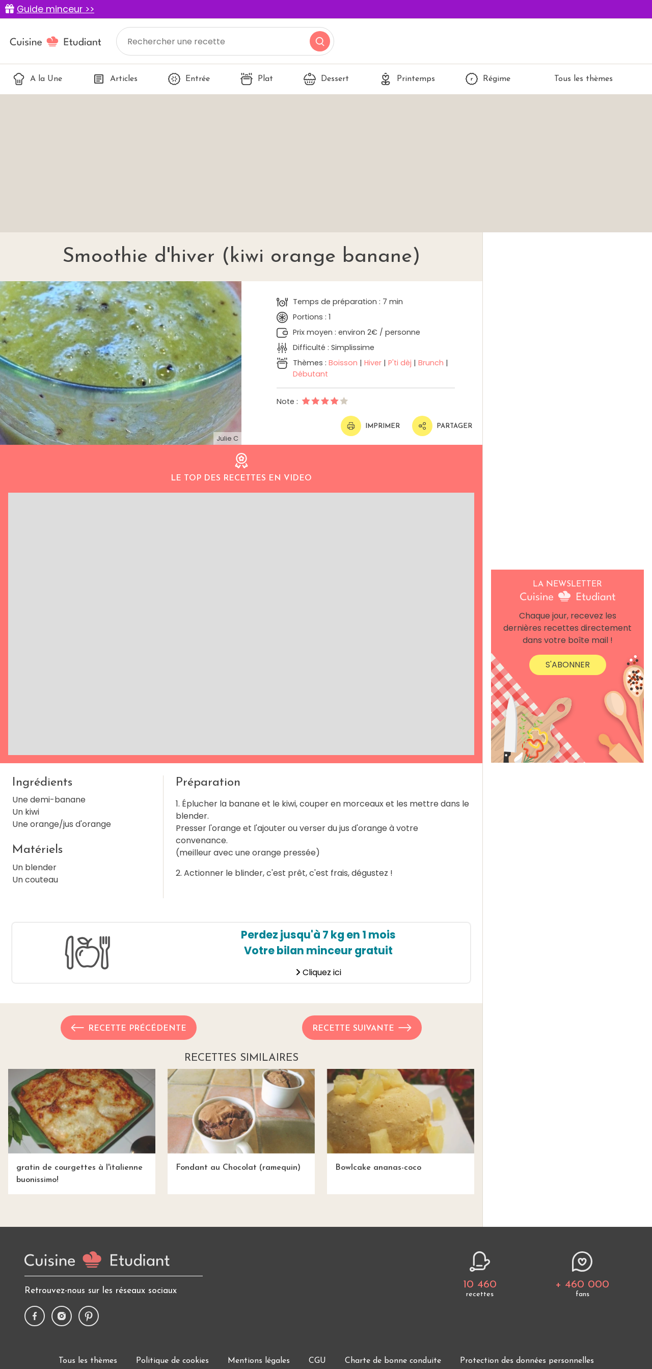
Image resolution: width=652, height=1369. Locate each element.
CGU (317, 1361)
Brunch (431, 363)
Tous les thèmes (577, 79)
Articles (115, 79)
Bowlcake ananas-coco (400, 1120)
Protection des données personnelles (527, 1361)
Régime (488, 79)
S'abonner (568, 664)
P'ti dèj (400, 363)
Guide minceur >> (55, 9)
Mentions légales (259, 1361)
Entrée (189, 79)
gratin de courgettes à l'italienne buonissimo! (81, 1126)
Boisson (343, 363)
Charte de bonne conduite (393, 1361)
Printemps (407, 79)
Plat (256, 79)
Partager (442, 426)
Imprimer (370, 426)
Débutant (310, 374)
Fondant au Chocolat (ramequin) (241, 1120)
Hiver (373, 363)
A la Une (37, 79)
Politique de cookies (172, 1361)
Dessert (326, 79)
